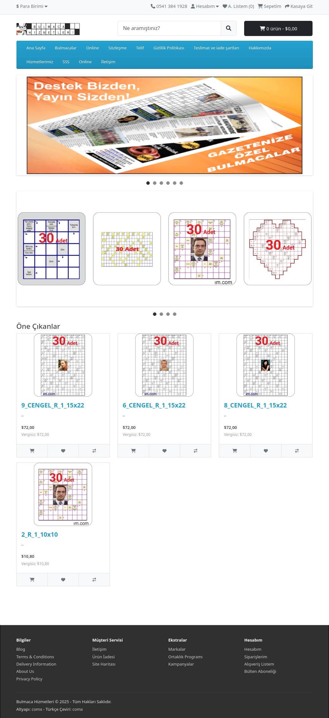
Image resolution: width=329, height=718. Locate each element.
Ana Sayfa (36, 48)
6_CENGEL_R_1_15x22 (154, 405)
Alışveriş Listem (259, 664)
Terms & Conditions (35, 657)
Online (92, 48)
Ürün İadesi (103, 657)
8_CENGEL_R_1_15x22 (255, 405)
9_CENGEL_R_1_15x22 (53, 405)
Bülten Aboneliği (260, 671)
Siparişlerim (255, 657)
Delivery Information (36, 664)
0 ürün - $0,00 (278, 28)
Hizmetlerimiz (40, 61)
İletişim (108, 61)
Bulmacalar (66, 48)
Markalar (177, 649)
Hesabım (253, 649)
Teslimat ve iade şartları (216, 48)
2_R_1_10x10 (40, 534)
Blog (20, 649)
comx (37, 709)
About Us (25, 671)
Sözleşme (117, 48)
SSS (66, 61)
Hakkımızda (260, 48)
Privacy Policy (29, 679)
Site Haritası (104, 664)
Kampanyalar (181, 664)
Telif (140, 48)
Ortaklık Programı (185, 657)
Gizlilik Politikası (169, 48)
